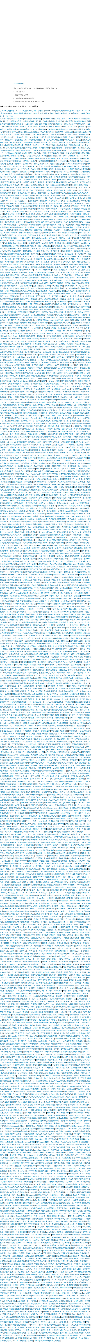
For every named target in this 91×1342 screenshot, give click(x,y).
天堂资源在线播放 (39, 694)
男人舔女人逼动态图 (77, 1039)
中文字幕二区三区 (65, 1190)
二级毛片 (45, 967)
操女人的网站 (71, 153)
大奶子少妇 (83, 530)
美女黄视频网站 (83, 431)
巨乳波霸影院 (6, 482)
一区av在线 (64, 384)
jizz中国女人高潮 (33, 222)
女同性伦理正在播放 (34, 1091)
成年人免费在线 (66, 413)
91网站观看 (29, 752)
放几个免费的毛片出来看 (63, 924)
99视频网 (34, 771)
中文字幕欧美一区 (26, 985)
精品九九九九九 (58, 710)
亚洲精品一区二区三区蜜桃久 (22, 678)
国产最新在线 (61, 187)
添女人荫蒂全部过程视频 (21, 649)
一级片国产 (79, 434)
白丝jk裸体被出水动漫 (24, 357)
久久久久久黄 (64, 643)
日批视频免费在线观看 (58, 535)
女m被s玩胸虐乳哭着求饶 (48, 771)
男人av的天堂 (31, 800)
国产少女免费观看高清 (68, 1285)
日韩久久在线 (73, 134)
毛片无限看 (41, 1184)
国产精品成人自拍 (47, 1240)
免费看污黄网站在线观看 (22, 211)
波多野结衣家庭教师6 (49, 842)
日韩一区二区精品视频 (16, 1065)
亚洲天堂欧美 (43, 506)
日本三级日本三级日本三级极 (36, 569)
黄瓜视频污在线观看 (72, 556)
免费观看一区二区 (25, 386)
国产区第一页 (71, 898)
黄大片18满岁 (73, 750)
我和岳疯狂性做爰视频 (76, 1176)
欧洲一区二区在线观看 (42, 1269)
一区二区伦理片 (12, 975)
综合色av (16, 824)
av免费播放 (64, 1118)
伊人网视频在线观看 (29, 506)
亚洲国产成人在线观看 (58, 757)
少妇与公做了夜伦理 (50, 344)
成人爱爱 (68, 121)
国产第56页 (68, 246)
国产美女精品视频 (44, 1211)
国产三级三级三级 (8, 1219)
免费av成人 (9, 365)
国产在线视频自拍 (72, 1258)
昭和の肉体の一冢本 (50, 487)
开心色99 (35, 347)
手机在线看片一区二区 (42, 142)
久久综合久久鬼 (84, 771)
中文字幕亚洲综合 (25, 1068)
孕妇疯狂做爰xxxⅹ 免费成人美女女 (54, 585)
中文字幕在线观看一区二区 (19, 1290)
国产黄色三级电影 (31, 148)
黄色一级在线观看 (25, 1028)
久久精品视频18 (50, 1208)
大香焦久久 (25, 776)
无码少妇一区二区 (16, 924)
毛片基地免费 (60, 288)
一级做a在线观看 (53, 381)
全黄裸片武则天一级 (12, 169)
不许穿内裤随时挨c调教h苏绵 (57, 145)
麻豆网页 (57, 455)
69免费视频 (78, 331)
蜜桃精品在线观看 (58, 590)
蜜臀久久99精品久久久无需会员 (30, 233)
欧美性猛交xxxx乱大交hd (17, 1221)
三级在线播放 (5, 800)
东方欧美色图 (71, 521)
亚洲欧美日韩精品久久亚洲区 (44, 689)
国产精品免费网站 (25, 405)
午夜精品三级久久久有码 (64, 331)
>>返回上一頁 (19, 84)
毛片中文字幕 (31, 821)
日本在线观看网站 (60, 1221)
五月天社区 (45, 174)
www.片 (36, 500)
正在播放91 (75, 150)
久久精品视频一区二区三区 (20, 1163)
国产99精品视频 (45, 434)
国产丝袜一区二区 (56, 572)
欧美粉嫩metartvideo (8, 347)
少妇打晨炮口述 (67, 426)
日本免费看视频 (53, 166)
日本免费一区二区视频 (14, 203)
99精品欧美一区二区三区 (51, 1028)
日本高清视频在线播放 (70, 810)
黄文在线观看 (26, 487)
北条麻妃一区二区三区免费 (16, 248)
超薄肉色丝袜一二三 (24, 612)
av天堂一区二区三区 (15, 479)
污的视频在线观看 (27, 1139)
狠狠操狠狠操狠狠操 (65, 508)
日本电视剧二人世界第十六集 (68, 328)
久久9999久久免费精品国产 (16, 442)
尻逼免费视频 (21, 1009)
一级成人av (82, 710)
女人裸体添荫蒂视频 (51, 879)
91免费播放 (81, 723)
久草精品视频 (58, 1266)
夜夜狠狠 (52, 1041)
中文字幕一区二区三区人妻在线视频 (39, 577)
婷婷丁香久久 (84, 233)
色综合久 (46, 649)
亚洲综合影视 (85, 545)
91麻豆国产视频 (79, 1240)
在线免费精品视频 (57, 696)
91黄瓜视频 (34, 137)
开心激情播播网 (46, 254)
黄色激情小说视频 (23, 187)
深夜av (67, 1046)
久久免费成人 (52, 1020)
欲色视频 (73, 723)
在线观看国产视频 (67, 442)
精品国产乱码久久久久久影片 (78, 818)
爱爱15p (62, 1144)
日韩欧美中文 (20, 1091)
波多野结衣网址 (14, 463)
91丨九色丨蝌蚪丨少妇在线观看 (58, 667)
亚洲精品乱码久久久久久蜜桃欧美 (35, 1094)
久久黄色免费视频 (18, 604)
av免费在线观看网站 (28, 596)
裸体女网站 (63, 858)
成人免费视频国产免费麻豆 (46, 1306)
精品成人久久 (50, 673)
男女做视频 (38, 582)
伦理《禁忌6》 (49, 1099)
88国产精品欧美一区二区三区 (22, 124)
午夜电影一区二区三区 (34, 331)
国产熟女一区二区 (45, 699)
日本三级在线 (75, 882)
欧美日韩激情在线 (24, 312)
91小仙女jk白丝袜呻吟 (71, 392)
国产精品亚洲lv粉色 (18, 805)
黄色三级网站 (74, 315)
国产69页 (78, 946)
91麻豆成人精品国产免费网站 (25, 182)
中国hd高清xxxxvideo (40, 238)
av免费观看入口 (18, 1015)
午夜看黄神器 (78, 559)
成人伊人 (87, 148)
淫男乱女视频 (20, 959)
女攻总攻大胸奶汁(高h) (27, 511)
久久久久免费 (29, 479)
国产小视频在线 (85, 1007)
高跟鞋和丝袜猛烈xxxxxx (71, 1158)
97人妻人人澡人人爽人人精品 (70, 1227)
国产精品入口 (74, 861)
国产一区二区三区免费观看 (29, 1224)
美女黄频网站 (75, 553)
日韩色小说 (85, 551)
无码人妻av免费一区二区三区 (78, 993)
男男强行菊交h (44, 410)
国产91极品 (41, 723)
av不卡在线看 (54, 1025)
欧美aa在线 (23, 1131)
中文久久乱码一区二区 (72, 140)
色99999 (27, 516)
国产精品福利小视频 (53, 527)
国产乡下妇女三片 (78, 1155)
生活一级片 (74, 490)
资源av (76, 1166)
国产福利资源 (70, 283)
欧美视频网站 (13, 209)
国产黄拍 (69, 590)
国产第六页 (67, 437)
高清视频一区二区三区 (11, 760)
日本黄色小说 (16, 606)
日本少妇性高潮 (79, 142)
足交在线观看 (74, 137)
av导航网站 (22, 1118)
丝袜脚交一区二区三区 (64, 132)
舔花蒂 (63, 262)
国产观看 (14, 720)
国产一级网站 (5, 195)
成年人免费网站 (6, 394)
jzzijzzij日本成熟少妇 (42, 195)
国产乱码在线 (85, 810)
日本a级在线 (40, 431)
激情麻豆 (63, 299)
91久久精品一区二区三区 (33, 924)
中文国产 (86, 1044)
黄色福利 (60, 355)
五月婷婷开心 (56, 251)
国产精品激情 (28, 969)
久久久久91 (41, 166)
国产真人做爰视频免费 (42, 484)
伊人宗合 (14, 609)
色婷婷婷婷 (86, 1012)
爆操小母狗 (5, 646)
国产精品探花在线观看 (59, 137)
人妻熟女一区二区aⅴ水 (30, 256)
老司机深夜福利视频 (56, 543)
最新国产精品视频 (43, 972)
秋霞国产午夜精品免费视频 (78, 169)
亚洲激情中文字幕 (44, 182)
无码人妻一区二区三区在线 (16, 1107)
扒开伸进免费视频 (42, 848)
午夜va (43, 869)
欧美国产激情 (5, 604)
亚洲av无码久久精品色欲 (76, 1110)
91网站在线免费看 (62, 267)
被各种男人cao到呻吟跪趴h (68, 511)
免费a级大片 (61, 993)
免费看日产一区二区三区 (40, 1314)
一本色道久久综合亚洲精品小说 (26, 537)
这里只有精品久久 (45, 498)
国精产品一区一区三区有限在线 (36, 1081)
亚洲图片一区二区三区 (8, 328)
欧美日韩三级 (42, 991)
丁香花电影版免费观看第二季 (27, 699)
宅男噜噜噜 (73, 731)
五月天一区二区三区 (63, 1293)
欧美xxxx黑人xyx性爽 (21, 1070)
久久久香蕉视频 (29, 296)
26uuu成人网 (13, 376)
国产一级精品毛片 (16, 1113)
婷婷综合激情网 (35, 225)
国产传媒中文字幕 (40, 482)
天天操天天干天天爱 (41, 1023)
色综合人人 (14, 736)
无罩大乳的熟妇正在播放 (42, 150)
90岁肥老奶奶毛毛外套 (44, 177)
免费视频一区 (33, 1107)
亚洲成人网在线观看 (53, 431)
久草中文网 (84, 156)
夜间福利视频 (19, 474)
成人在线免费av (22, 1208)
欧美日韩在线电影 (26, 230)
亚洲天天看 (47, 768)
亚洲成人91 (73, 649)
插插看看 (69, 768)
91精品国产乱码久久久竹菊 (76, 561)
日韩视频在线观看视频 (50, 384)
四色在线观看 (73, 349)
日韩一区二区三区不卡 (31, 439)
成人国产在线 (69, 681)
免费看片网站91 (29, 1306)
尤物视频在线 (33, 861)
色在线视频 (87, 498)
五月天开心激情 (28, 453)
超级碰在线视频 (83, 919)
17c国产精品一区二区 (42, 590)
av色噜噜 (78, 376)
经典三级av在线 (62, 315)
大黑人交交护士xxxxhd (66, 988)
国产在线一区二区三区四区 (34, 394)
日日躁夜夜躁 (53, 423)
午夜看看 (50, 1200)
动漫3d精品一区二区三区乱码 (61, 1150)
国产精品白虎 (57, 246)
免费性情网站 (68, 548)
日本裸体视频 (18, 158)
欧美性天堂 (56, 418)
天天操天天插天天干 (40, 773)
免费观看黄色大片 (46, 217)
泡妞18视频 (17, 715)
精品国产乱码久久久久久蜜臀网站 (53, 646)
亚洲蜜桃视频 (16, 556)
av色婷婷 (53, 355)
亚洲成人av (28, 978)
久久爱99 (34, 755)
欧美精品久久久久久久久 (12, 535)
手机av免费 (20, 331)
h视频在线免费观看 (21, 1062)
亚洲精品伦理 (13, 1224)
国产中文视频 (52, 964)
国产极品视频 (73, 585)
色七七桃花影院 (24, 376)
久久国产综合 (38, 1099)
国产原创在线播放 (67, 376)
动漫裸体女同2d (27, 810)
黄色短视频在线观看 (83, 702)
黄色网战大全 (77, 323)
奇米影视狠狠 (76, 643)
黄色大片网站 (57, 416)
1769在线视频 (6, 1266)
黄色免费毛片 (46, 278)
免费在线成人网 (63, 503)
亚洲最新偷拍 (20, 1269)
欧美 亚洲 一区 (52, 439)
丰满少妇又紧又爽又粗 (59, 731)
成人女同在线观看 (32, 309)
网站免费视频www (82, 344)
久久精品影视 (15, 596)
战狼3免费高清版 (56, 280)
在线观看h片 (14, 662)
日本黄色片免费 (79, 1025)
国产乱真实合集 (85, 750)
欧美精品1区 (9, 665)
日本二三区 (33, 190)
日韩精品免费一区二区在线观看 (70, 214)
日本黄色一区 (6, 649)
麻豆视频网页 (41, 325)
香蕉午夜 (42, 1213)
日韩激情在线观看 (29, 723)
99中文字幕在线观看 (54, 336)
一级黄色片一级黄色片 (49, 707)
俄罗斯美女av (71, 309)
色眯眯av (11, 747)
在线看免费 (7, 1176)
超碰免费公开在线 (17, 879)
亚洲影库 (61, 1245)
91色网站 (42, 895)
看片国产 (64, 609)
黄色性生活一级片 (43, 890)
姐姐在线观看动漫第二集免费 (23, 272)
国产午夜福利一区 (18, 577)
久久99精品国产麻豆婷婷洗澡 (44, 996)
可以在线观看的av (77, 665)
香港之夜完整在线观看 (76, 177)
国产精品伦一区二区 (71, 1290)
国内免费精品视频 (47, 521)
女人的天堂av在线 (78, 845)
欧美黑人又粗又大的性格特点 (35, 129)
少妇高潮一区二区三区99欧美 (43, 553)
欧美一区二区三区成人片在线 (12, 548)
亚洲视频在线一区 (62, 625)
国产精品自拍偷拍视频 (28, 728)
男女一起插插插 (12, 567)
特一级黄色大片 (22, 951)
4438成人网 (5, 893)
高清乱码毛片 (35, 450)
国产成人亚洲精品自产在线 (71, 418)
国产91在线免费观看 (46, 127)
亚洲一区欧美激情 (13, 792)
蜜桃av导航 (47, 1110)
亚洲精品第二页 (52, 670)
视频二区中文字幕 (11, 198)
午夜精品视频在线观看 (27, 1129)
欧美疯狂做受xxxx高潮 (63, 1240)
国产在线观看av (9, 585)
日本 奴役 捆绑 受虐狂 (18, 521)
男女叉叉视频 (33, 127)
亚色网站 (8, 675)
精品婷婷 (58, 638)
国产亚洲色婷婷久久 (15, 516)
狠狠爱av (18, 164)
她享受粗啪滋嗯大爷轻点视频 (78, 1049)
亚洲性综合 (75, 389)
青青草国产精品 (33, 805)
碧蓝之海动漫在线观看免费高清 (77, 264)
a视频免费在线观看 (80, 426)
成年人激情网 (70, 217)
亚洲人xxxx (84, 392)
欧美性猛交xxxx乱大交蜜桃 (25, 1142)
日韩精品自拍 (37, 649)
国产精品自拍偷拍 (25, 750)
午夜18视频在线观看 (81, 593)
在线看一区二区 (41, 856)
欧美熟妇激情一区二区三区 (59, 821)
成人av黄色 (85, 776)
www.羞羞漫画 (60, 850)
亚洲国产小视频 (42, 1049)
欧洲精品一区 (15, 718)
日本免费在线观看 (79, 437)
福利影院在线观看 (46, 537)
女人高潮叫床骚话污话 (77, 978)
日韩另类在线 (69, 524)
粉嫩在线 (9, 935)
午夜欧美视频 (67, 1269)
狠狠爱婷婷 (55, 593)
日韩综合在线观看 (82, 280)
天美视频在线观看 (29, 559)
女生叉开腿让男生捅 (73, 516)
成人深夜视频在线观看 (68, 166)
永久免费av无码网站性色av (42, 837)
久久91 (83, 861)
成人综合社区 (55, 604)
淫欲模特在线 (63, 659)
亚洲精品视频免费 (78, 744)
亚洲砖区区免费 (71, 312)
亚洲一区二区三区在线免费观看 (18, 1004)
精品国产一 (33, 408)
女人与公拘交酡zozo (50, 1144)
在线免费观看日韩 (46, 1044)
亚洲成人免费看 (38, 1219)
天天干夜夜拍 (81, 704)
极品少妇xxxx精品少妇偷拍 (53, 1091)
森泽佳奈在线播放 (50, 368)
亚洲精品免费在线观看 (36, 341)
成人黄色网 (55, 193)
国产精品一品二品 (29, 161)
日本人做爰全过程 (83, 1168)
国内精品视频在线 (83, 988)
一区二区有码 (78, 370)
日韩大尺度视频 (40, 1330)
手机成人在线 (56, 437)
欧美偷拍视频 (11, 307)
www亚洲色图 (5, 1195)
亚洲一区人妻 (21, 914)
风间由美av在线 (82, 681)
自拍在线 (39, 469)
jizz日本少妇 (50, 596)
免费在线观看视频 (13, 797)
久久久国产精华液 (76, 1118)
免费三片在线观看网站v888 (25, 1060)
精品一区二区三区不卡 (58, 606)
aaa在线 (60, 219)
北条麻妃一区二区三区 (8, 1171)
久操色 (71, 365)
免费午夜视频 (59, 1192)
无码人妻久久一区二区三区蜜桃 (68, 272)
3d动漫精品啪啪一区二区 (32, 121)
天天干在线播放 (76, 983)
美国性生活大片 (42, 1009)
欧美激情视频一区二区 (42, 1288)
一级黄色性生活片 (30, 545)
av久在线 (62, 344)
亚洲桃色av (59, 556)
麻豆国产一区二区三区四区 (66, 996)
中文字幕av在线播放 (72, 410)
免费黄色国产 (69, 203)
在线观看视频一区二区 (14, 784)
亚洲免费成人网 (6, 185)
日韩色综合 (59, 704)
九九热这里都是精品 (76, 161)
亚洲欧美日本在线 (31, 641)
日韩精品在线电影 (77, 1113)
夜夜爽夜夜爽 (60, 946)
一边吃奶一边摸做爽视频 (52, 466)
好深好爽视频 (84, 134)
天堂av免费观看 (41, 272)
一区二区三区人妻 (34, 248)
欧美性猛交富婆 (80, 487)
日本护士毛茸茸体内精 (78, 458)
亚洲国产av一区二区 (76, 1030)
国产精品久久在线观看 (29, 463)
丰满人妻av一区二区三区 (66, 1089)
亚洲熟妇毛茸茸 (43, 161)
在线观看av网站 (37, 299)
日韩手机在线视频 (11, 291)
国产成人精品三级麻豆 (61, 352)
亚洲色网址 (74, 625)
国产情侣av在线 (17, 954)
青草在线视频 (58, 479)
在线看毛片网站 (58, 824)
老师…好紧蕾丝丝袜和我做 (33, 681)
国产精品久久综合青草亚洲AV (79, 620)
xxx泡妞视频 (69, 702)
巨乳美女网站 (73, 537)
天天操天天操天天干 (82, 1152)
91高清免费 (12, 1025)
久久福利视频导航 (55, 938)
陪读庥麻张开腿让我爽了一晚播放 (62, 789)
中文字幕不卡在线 (68, 765)
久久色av (9, 426)
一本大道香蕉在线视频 (53, 227)
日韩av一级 (37, 1028)
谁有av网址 (14, 1282)
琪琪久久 (75, 1296)
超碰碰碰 (77, 596)
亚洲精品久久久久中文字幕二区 (53, 492)
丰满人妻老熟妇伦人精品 (37, 1121)
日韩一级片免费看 (41, 124)
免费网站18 (71, 675)
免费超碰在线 (54, 734)
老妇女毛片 (86, 643)
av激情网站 (17, 540)
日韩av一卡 (30, 959)
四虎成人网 (86, 140)
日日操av (42, 461)
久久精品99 (82, 254)
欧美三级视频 (59, 781)
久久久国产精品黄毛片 (14, 148)
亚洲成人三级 (13, 1237)
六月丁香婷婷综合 (70, 466)
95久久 (2, 248)
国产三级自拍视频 (31, 551)
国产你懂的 (17, 681)
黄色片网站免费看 (24, 219)
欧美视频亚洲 (37, 219)
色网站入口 (80, 781)
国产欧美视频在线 (24, 553)
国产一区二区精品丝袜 (40, 999)
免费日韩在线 (85, 182)
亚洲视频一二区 (51, 370)
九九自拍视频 (43, 728)
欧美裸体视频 (28, 142)
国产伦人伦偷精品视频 (52, 1078)
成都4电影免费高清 (49, 225)
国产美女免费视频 (10, 842)
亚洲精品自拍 (75, 951)
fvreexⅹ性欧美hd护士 (78, 635)
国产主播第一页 (64, 816)
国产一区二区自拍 (78, 715)
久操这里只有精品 (41, 678)
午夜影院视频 (49, 172)
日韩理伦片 (65, 654)
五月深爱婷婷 (82, 999)
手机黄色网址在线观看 (65, 935)
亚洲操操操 (68, 394)
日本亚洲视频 (13, 985)
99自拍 (54, 180)
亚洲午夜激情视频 (64, 744)
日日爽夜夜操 (32, 410)
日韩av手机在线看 (72, 182)
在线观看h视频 (35, 1309)
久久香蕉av (65, 601)
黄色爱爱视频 (5, 508)
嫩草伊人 (13, 787)
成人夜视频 (33, 307)
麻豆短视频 (7, 381)
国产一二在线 (79, 768)
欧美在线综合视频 (42, 757)
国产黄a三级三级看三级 (70, 545)
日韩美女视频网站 (49, 943)
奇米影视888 (55, 262)
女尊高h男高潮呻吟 (35, 1251)
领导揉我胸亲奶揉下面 (55, 1298)
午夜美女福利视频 (29, 1184)
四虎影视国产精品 (56, 678)
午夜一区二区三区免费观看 (15, 416)
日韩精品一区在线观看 (58, 161)
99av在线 (16, 450)
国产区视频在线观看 (19, 673)
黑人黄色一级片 (23, 137)
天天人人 (49, 702)
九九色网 (13, 1076)
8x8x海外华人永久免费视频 (67, 773)
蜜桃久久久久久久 (68, 1224)
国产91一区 (58, 206)
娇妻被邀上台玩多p (35, 1312)
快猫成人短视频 (11, 270)
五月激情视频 (6, 739)
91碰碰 (66, 1044)
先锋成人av (15, 638)
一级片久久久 (19, 1335)
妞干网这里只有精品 (37, 665)
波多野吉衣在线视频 (47, 641)
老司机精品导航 (57, 890)
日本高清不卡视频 (49, 158)
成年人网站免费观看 (83, 336)
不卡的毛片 (30, 402)
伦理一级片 (30, 288)
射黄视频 (23, 662)
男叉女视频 (70, 1070)
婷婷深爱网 (43, 256)
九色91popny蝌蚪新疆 (13, 153)
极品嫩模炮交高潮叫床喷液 (47, 988)
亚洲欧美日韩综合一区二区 (18, 190)
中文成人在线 (44, 861)
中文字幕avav (82, 492)
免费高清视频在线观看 (27, 336)
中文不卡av (37, 241)
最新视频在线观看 (37, 267)
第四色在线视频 (85, 490)
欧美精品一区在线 (40, 156)
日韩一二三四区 (34, 707)
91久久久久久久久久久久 (45, 1134)
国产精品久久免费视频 (48, 500)
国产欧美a (69, 1272)
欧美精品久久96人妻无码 (58, 1304)
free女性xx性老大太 (10, 336)
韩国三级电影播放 (31, 651)
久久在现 (42, 1216)
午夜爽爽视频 (37, 1078)
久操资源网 (51, 315)
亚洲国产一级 (36, 445)
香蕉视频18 (43, 201)
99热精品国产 (40, 453)
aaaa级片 (49, 429)
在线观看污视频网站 (22, 1203)
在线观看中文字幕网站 (52, 1123)
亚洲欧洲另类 (54, 675)
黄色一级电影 (64, 1060)
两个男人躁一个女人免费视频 (35, 389)
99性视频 (29, 392)
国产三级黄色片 (9, 349)
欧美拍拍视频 (45, 328)
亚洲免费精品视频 (61, 718)
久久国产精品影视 (75, 943)
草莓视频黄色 (62, 1054)
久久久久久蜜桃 (9, 1216)
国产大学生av (76, 498)
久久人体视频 (80, 514)
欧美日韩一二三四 (64, 551)
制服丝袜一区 (60, 309)
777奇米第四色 (23, 328)
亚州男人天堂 (30, 734)
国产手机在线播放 (28, 760)
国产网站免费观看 (60, 620)
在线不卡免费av (49, 1062)
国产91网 (75, 530)
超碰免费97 (55, 174)
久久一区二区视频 (10, 312)
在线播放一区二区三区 (73, 402)
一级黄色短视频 (25, 198)
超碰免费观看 (69, 1099)
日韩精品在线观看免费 (60, 1253)
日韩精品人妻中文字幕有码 (41, 418)
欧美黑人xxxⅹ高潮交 (29, 824)
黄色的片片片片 (75, 911)
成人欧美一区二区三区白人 (16, 341)
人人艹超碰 (28, 156)
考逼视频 (60, 932)
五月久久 (11, 357)
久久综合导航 (50, 1176)
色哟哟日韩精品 (80, 423)
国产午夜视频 (16, 864)
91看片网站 (35, 922)
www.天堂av (31, 980)
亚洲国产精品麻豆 (58, 484)
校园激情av (15, 696)
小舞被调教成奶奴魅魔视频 (64, 980)
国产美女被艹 (45, 437)
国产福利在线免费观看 (62, 294)
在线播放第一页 (20, 140)
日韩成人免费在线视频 (78, 694)
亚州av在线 (20, 930)
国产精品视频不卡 (21, 201)
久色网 (86, 331)
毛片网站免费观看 (41, 423)
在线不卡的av (84, 784)
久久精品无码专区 (51, 858)
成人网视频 (4, 434)
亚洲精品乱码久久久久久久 (78, 193)
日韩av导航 (72, 840)
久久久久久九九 (35, 492)
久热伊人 (59, 1134)
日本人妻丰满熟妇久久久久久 (61, 211)
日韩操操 (37, 985)
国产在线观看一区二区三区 (80, 736)
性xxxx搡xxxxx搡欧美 (50, 474)
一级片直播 (48, 1115)
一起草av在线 (5, 309)
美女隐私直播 (68, 227)
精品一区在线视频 (76, 657)
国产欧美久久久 (84, 1282)
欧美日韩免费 (75, 421)
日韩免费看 (10, 187)
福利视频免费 (73, 233)
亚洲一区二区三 (12, 1280)
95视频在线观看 (29, 1134)
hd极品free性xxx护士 (8, 137)
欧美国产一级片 (61, 840)
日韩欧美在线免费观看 (45, 1129)
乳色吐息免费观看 (65, 325)
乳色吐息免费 (74, 1073)
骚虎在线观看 (30, 280)
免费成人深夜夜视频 (50, 962)
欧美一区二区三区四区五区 (29, 132)
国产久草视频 (28, 1105)
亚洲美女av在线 (50, 580)
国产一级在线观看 (54, 389)
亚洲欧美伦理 (63, 500)
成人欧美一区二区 (75, 1213)
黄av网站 (84, 243)
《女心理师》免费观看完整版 (47, 1227)
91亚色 (64, 134)
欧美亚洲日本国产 (60, 956)
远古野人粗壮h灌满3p (35, 1248)
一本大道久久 (43, 821)
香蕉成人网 (28, 946)
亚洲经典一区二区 (59, 906)
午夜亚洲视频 (10, 901)
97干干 (44, 938)
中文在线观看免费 (60, 248)
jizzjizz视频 (53, 1301)
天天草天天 (74, 760)
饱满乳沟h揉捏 (34, 1076)
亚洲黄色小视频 (57, 286)
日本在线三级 (51, 360)
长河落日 (45, 696)
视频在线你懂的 (28, 540)
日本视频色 (4, 773)
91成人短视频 (27, 153)
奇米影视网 (9, 262)
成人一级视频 (32, 1266)
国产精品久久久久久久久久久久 (16, 1187)
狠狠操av (56, 307)
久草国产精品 (75, 1102)
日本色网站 (51, 909)
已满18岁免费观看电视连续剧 (43, 1293)
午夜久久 (63, 193)
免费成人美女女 (38, 864)
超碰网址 (37, 954)
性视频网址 (18, 389)
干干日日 (4, 339)
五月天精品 (61, 848)
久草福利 (35, 919)
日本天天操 (15, 418)
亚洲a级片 (7, 272)
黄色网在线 (56, 1237)
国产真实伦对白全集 (45, 559)
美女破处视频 (58, 702)
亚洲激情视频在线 (45, 307)
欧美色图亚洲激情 (77, 612)
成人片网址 (13, 511)
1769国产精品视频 (10, 750)
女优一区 (68, 1192)
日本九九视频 (51, 1184)
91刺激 (69, 484)
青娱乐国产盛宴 (20, 498)
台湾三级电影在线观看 (8, 704)
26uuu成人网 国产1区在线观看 (76, 696)
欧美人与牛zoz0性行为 (46, 561)
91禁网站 (58, 392)
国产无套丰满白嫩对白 (16, 620)
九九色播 (25, 869)
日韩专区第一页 (73, 1076)
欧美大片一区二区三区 (18, 1041)
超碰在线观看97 (39, 514)
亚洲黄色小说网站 (52, 845)
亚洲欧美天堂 (49, 681)
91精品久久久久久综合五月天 (43, 1102)
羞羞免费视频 (13, 1039)
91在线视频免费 (54, 463)
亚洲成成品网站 (56, 967)
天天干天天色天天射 (33, 474)
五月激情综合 (8, 325)
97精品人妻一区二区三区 (70, 1237)
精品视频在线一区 (22, 993)
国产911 (69, 1166)
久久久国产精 (85, 940)
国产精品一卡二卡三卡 (56, 1274)
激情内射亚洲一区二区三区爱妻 (36, 203)
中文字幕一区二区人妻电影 (75, 469)
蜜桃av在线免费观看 (83, 1070)
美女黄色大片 (60, 198)
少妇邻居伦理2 (21, 1232)
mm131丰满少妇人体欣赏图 (52, 1290)
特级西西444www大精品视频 (11, 267)
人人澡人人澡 (78, 964)
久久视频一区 (62, 686)
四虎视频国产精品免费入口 (72, 527)
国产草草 (70, 739)
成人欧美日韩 (44, 362)
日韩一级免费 (48, 331)
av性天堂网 (56, 1269)
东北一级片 (30, 370)
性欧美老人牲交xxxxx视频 (10, 283)
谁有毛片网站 (73, 670)
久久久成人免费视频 (82, 479)
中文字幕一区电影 (43, 609)
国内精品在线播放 (15, 580)
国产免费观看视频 (15, 559)
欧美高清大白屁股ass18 (21, 445)
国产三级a (4, 511)
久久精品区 (49, 946)
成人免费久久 (46, 222)
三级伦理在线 (32, 498)
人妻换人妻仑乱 (81, 524)
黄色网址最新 (44, 447)
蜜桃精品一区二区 (65, 238)
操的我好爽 (17, 524)
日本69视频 (85, 307)
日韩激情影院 (67, 1123)
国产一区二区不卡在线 (33, 304)
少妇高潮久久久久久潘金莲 (22, 739)
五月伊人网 (70, 291)
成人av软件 (10, 951)
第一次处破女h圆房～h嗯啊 (15, 402)
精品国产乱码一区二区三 (33, 832)
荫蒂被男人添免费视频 (36, 1232)
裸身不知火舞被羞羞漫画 (28, 413)
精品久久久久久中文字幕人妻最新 (24, 400)
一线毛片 (59, 1099)
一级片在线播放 (17, 119)
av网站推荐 (21, 564)
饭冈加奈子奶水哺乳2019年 (24, 325)
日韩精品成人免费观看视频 (57, 1319)
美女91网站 (46, 633)
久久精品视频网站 (27, 654)
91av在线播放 (32, 1338)
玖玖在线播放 (31, 630)
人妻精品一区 (69, 704)
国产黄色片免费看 (74, 829)
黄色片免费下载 (35, 816)
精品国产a (73, 540)
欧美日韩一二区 (39, 145)
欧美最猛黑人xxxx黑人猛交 (54, 469)
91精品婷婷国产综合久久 (21, 694)
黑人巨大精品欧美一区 (47, 190)
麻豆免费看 (10, 1208)
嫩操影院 (73, 1208)
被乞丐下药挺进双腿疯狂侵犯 (37, 1171)
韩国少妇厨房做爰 (26, 567)
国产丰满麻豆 (26, 837)
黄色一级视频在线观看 (18, 434)
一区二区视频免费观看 (26, 177)
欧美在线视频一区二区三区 (10, 972)
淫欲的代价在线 (64, 582)
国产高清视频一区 (71, 286)
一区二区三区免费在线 (42, 270)
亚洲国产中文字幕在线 (29, 447)
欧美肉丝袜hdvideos (24, 1277)
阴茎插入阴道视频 (52, 495)
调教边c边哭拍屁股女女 (18, 1121)
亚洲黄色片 (53, 256)
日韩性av (82, 127)
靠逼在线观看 (59, 264)
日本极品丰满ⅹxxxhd (20, 278)
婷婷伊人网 (35, 1203)
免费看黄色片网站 (29, 458)
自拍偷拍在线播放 (14, 742)
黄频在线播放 (16, 723)
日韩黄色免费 (5, 543)
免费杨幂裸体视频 (28, 718)
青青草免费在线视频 (42, 874)
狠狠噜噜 (9, 681)
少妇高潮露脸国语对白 (81, 394)
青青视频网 (9, 389)
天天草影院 (44, 919)
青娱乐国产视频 (62, 301)
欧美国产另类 (41, 617)
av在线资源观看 (48, 243)
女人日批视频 (19, 370)
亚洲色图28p (34, 201)
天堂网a (11, 651)
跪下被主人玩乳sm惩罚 (77, 1054)
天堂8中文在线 (8, 439)
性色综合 (38, 726)
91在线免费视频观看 (82, 508)
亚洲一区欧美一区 (31, 850)
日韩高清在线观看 (59, 1076)
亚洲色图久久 (36, 938)
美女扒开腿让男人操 (69, 463)
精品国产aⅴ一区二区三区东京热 (66, 230)
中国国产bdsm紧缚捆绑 (13, 373)
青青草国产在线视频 (38, 187)
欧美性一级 (27, 164)
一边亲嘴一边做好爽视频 (40, 516)
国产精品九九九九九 (43, 421)
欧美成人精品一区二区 (12, 214)
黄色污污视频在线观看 (19, 858)
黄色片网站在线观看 (25, 1025)
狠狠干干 (67, 476)
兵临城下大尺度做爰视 (18, 519)
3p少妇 (87, 1113)
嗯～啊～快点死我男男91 (42, 357)
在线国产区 (38, 1123)
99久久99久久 (8, 466)
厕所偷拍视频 (44, 148)
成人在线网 (41, 956)
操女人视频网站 (44, 545)
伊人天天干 (33, 951)
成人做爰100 (11, 1317)
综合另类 (50, 1046)
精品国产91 (70, 946)
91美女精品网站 (19, 1261)
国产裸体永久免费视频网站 (30, 792)
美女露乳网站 (56, 195)
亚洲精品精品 (13, 413)
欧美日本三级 (5, 124)
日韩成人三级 (72, 771)
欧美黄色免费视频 (8, 410)
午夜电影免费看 (58, 278)
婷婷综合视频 (52, 325)
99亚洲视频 (56, 633)
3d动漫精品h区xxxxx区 (49, 808)
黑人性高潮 (68, 569)
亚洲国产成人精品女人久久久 (69, 1280)
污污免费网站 (84, 1309)
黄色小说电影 (59, 445)
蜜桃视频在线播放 (56, 124)
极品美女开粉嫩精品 (33, 1015)
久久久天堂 (14, 940)
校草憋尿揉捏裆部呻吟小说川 (29, 842)
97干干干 (68, 559)
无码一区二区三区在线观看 (18, 575)
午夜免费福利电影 (16, 551)
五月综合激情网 (38, 365)
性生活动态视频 (9, 222)
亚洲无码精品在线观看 (56, 153)
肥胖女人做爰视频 (42, 283)
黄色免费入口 (44, 651)
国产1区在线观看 (17, 309)
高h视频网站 (8, 503)
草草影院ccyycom (78, 341)
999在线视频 (34, 437)
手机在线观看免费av (49, 1309)
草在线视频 (75, 243)
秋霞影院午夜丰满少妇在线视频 (67, 172)
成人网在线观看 (54, 601)
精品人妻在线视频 (34, 935)
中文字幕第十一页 (15, 1293)
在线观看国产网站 (46, 294)
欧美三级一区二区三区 (73, 948)
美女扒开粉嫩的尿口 (58, 347)
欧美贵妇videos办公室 (75, 190)
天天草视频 (33, 1187)
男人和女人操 (76, 532)
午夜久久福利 (76, 582)
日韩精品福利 (79, 1301)
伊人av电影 (12, 177)
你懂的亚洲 (45, 606)
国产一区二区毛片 (43, 262)
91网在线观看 (14, 654)
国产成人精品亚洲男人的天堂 (80, 1216)
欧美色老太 (50, 665)
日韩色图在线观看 (36, 803)
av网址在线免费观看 (15, 617)
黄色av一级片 (10, 628)
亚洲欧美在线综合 (49, 935)
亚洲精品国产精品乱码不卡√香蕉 (20, 484)
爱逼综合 (11, 948)
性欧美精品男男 (11, 1118)
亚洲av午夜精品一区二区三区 (37, 598)
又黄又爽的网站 (45, 1190)
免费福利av (39, 370)
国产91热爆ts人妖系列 (13, 453)
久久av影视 (69, 1152)
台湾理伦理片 (65, 532)
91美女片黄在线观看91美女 (27, 317)
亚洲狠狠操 (40, 288)
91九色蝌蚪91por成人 (34, 508)
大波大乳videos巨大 (16, 333)
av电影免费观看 (43, 535)
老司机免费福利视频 (27, 264)
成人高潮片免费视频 (49, 450)
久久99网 (52, 519)
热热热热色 (51, 750)
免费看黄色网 (19, 301)
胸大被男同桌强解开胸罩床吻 (58, 540)
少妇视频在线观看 (29, 556)
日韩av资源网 (26, 1245)
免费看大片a (68, 408)
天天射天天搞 (15, 344)
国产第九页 (51, 1086)
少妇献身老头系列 (82, 1198)
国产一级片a (36, 487)
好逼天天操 (53, 238)
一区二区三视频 (25, 238)
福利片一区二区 (77, 148)
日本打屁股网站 (65, 1126)
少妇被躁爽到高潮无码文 (32, 943)
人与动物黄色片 (68, 275)
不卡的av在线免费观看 (32, 158)
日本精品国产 (5, 813)
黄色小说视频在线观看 (41, 286)
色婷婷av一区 (58, 699)
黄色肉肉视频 (17, 482)
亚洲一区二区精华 (75, 397)
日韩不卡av (32, 235)
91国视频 (14, 264)
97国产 (18, 251)
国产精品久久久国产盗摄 (67, 1229)
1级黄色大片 (79, 304)
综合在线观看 (69, 373)
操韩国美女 (32, 662)
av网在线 (47, 1229)
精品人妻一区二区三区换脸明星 (69, 119)
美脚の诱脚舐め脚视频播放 (25, 397)
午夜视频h (15, 728)
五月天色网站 (8, 182)
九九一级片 (71, 262)
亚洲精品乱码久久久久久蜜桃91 (57, 635)
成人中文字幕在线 (26, 1039)
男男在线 (50, 1113)
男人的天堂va (84, 1338)
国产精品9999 (24, 818)
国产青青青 (51, 686)
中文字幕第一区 (44, 193)
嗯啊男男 (32, 813)
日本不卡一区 (21, 222)
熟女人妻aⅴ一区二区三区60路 (48, 898)
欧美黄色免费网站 (44, 275)
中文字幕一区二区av (80, 742)
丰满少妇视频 (18, 129)
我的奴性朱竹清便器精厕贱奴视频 (38, 1065)
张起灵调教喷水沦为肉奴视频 (22, 195)
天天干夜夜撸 (66, 307)
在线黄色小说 (73, 691)
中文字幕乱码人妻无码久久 (28, 1036)
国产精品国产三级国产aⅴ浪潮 (14, 455)
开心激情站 (51, 187)
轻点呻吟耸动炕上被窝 (80, 1142)
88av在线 (64, 397)
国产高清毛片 (16, 384)
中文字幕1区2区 (54, 235)
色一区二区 (19, 466)
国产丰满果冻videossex (52, 259)
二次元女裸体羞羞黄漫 (19, 813)
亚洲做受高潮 (52, 1216)
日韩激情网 (19, 145)
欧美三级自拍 (57, 386)
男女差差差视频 (58, 182)
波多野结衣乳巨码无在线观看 (19, 254)
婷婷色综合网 (34, 278)
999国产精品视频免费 (16, 495)
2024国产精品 (22, 1076)
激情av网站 (35, 254)
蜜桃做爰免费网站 (59, 818)
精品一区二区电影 (7, 1327)
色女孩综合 (64, 490)
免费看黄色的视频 (49, 747)
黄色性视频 (37, 344)
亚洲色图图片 (8, 1062)
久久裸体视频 (5, 119)
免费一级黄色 (64, 707)
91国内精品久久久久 (37, 763)
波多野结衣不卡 (14, 339)
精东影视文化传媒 (82, 365)
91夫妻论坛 (51, 895)
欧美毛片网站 (30, 890)
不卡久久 (18, 439)
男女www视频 (18, 352)
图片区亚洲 (75, 386)
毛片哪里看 (79, 203)
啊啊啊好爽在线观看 (23, 1078)
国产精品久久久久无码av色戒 (29, 646)
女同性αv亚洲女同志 (78, 654)
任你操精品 (49, 267)
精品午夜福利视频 (61, 365)
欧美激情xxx (63, 691)
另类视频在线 (38, 736)
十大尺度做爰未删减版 (76, 360)
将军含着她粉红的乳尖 (24, 150)
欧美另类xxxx (18, 635)
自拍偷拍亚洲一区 (73, 906)
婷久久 (14, 490)
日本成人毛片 (44, 1057)
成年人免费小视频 (19, 1266)
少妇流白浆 (83, 286)
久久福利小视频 (16, 142)
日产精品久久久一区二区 (70, 235)
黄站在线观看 (11, 219)
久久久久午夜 (46, 386)
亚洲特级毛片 (8, 498)
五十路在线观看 (68, 614)
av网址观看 (23, 1237)
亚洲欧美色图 (84, 503)
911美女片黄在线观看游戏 (72, 638)
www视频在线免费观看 (62, 832)
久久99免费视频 (73, 940)
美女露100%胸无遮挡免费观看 (57, 458)
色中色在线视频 (50, 219)
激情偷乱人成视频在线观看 (64, 577)
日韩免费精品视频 (43, 378)
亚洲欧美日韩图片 (41, 1025)
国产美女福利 (16, 834)
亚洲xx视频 (33, 1012)
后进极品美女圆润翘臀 (33, 879)
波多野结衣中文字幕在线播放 (45, 742)
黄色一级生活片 (30, 988)
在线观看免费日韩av (42, 320)
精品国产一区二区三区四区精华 (73, 1057)
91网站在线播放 (11, 789)
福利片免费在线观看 (23, 1219)
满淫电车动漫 (82, 262)
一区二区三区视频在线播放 (72, 195)
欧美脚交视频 (15, 816)
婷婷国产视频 (10, 1078)
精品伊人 (51, 272)
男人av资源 (7, 601)
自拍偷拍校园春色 (40, 601)
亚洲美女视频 (36, 747)
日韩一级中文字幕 (76, 384)
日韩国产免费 (86, 842)
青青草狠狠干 (78, 251)
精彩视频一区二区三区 (39, 1304)
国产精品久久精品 (72, 543)
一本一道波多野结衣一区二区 (48, 532)
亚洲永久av (56, 275)
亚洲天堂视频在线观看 (24, 349)
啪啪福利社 (41, 336)
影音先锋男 (38, 567)
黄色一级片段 (73, 757)
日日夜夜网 (61, 190)
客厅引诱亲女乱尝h (72, 1245)
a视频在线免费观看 (51, 299)
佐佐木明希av (37, 1253)
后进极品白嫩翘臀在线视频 (13, 156)
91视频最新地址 (56, 148)
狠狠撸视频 (49, 288)
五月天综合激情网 (11, 233)
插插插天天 (76, 307)
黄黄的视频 (38, 392)
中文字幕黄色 (48, 718)
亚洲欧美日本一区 (28, 421)
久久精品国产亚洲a (15, 1155)
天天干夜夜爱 (41, 296)
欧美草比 (7, 569)
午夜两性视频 (18, 710)
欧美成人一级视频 (11, 378)
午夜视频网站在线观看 (77, 317)
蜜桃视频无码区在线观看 (75, 779)
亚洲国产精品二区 (31, 710)
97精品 (54, 328)
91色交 (23, 980)
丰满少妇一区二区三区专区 (18, 903)
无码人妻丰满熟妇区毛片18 (68, 368)
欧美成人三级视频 (50, 582)
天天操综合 (85, 651)
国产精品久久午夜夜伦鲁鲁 (41, 818)
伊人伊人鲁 (25, 169)
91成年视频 (25, 450)
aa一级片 (34, 362)
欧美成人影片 (74, 1195)
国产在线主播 (13, 956)
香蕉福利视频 (8, 474)
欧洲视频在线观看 (51, 803)
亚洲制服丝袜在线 (29, 535)
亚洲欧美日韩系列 (7, 235)
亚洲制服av (27, 885)
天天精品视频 (6, 1015)
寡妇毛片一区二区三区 (81, 924)
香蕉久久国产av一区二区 (27, 193)
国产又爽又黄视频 (49, 119)
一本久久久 (74, 503)
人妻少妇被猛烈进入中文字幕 (70, 1036)
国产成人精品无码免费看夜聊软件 (35, 543)
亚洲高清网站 (54, 598)
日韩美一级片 (23, 704)
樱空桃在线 (35, 776)
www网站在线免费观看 (16, 355)
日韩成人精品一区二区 (29, 461)
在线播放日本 (72, 1081)
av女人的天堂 (10, 932)
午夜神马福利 (40, 402)
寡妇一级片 (22, 1248)
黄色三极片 (18, 1168)
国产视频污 (38, 172)
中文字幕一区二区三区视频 (76, 628)
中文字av (14, 938)
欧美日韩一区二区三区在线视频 (20, 877)
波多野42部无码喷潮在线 (9, 887)
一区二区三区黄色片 (54, 296)
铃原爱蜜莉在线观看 (66, 180)
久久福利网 (35, 169)
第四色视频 (28, 954)
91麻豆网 (61, 1309)
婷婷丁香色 (84, 447)
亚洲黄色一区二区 (57, 410)
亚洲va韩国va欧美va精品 (14, 895)
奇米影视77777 (85, 887)
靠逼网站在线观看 (37, 975)
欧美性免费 (50, 683)
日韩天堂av (7, 278)
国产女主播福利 (33, 521)
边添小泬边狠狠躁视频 (37, 901)
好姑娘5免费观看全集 (44, 479)
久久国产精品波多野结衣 (59, 882)
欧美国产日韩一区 (57, 948)
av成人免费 (43, 755)
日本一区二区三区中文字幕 (52, 917)
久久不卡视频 (59, 1272)
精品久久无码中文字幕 (64, 304)
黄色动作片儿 (13, 132)
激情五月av (9, 140)
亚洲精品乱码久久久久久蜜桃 (30, 720)
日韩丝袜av (27, 1052)
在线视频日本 (5, 1184)
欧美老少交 (85, 246)
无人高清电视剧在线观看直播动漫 (19, 625)
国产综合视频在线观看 (51, 442)
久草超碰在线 (45, 588)
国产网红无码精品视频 (64, 1094)
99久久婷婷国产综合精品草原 (56, 349)
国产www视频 (42, 800)
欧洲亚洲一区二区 (73, 805)
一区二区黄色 (49, 198)
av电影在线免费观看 (60, 270)
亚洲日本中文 (63, 1216)
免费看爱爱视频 (44, 765)
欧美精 (62, 898)
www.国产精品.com (55, 569)
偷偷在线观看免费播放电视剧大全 (20, 1200)
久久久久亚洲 (59, 217)
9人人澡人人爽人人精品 (59, 651)
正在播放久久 (21, 527)
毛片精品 (83, 328)
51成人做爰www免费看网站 (74, 564)
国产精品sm (81, 1298)
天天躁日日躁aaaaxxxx (82, 1288)
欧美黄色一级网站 (22, 665)
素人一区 (6, 577)
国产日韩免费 (26, 638)
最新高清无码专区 (23, 299)
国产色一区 (50, 341)
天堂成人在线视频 (79, 482)
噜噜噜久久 (64, 453)
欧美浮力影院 (14, 1139)
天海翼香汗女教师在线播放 (47, 209)
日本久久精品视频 (63, 895)
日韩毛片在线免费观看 (59, 1179)
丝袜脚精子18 (76, 752)
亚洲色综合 (39, 301)
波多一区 (70, 1203)
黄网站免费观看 (67, 930)
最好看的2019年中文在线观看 (66, 630)
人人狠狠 (16, 590)
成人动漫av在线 (19, 288)
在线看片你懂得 (25, 1253)
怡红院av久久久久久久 (68, 598)
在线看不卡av (57, 1205)
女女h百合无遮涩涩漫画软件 (22, 1023)
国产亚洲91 (15, 1017)
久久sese (62, 256)
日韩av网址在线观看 (56, 795)
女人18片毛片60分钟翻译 (17, 657)
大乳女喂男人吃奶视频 (48, 214)
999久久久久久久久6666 (73, 1266)
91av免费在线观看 (46, 1107)
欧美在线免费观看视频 (29, 206)
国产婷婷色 (27, 482)
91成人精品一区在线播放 (43, 230)
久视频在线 (8, 757)
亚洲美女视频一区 (46, 206)
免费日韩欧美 (5, 1258)
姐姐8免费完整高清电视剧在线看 (17, 174)
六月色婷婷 (4, 1282)
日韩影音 (67, 148)
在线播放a (85, 969)
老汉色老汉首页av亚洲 (71, 967)
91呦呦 (75, 1131)
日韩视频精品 (18, 832)
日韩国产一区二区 (74, 347)
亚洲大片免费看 (80, 1028)
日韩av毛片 (48, 924)
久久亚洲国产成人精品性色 (20, 771)
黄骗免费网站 (31, 532)
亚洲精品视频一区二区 (55, 402)
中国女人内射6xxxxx (71, 219)
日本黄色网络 (24, 940)
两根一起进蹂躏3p (37, 1007)
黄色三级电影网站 (56, 203)
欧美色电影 (25, 418)
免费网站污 (58, 1044)
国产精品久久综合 (35, 442)
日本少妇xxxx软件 (79, 174)
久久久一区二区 (48, 625)
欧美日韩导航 (55, 654)
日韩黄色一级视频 (65, 964)
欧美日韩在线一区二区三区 (40, 593)
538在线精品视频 (57, 320)
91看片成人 (12, 781)
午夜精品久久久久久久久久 (28, 781)
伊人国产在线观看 (53, 514)
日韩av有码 (4, 1290)
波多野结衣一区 (6, 1046)
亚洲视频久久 (64, 845)
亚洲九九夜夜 (78, 296)
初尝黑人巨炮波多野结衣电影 (17, 134)
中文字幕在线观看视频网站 (33, 524)
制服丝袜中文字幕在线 (47, 503)
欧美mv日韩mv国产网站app (10, 506)
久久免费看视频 (72, 567)
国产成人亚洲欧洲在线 (70, 156)
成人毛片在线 (73, 837)
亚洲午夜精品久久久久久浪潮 (21, 689)
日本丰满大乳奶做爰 (51, 405)
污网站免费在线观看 (7, 1123)
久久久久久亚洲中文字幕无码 (75, 164)
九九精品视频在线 (51, 691)
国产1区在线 (78, 1211)
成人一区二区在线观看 (54, 394)
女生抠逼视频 (77, 461)
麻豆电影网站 (60, 805)
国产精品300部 (67, 1028)
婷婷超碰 (24, 1017)
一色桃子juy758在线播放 (59, 1023)
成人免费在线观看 (49, 985)
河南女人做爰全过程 (72, 893)
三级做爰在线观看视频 (33, 1335)
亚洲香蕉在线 (42, 291)
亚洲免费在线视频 (18, 800)
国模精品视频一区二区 (61, 150)
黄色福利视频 (15, 1001)
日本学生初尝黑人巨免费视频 (53, 121)
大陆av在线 (30, 848)
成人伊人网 (79, 442)
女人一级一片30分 (10, 909)
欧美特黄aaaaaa (21, 861)
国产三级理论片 (66, 593)
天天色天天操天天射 (45, 980)
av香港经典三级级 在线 (26, 1227)
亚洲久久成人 (15, 1158)
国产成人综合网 (75, 659)
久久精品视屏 (71, 256)
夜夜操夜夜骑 (74, 1256)
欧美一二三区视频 (46, 781)
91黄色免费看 (64, 834)
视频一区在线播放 (44, 246)
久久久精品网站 (18, 1097)
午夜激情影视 (36, 384)
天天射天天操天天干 (16, 514)
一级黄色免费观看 (80, 763)
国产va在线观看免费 (28, 275)
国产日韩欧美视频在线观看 (22, 500)
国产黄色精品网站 (60, 837)
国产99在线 (85, 601)
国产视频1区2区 (67, 381)
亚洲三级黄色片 (61, 169)
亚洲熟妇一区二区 (79, 206)
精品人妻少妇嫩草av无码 (48, 317)
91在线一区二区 (57, 476)
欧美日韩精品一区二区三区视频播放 (37, 180)
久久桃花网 (39, 914)
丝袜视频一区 (15, 447)
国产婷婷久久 (15, 1245)
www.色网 (24, 803)
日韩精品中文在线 (26, 1030)
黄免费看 (16, 837)
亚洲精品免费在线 (78, 755)
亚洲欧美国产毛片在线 (37, 1131)
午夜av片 (13, 317)
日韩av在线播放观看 (14, 1137)
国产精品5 (64, 657)
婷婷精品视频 (86, 235)
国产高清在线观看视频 (54, 715)
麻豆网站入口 (74, 651)
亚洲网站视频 (13, 818)
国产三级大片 (68, 416)
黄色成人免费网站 (69, 259)
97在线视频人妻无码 (67, 879)
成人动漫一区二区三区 (75, 622)
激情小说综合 (10, 874)
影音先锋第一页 (9, 993)
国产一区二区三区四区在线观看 (57, 185)
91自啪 (37, 1030)
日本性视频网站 (69, 336)
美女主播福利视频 (81, 381)
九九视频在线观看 (16, 429)
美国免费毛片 (69, 972)
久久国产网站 (38, 866)
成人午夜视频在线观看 (24, 172)
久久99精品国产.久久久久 (79, 683)
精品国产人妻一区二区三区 (62, 142)
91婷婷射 (70, 344)
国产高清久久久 (16, 458)
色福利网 (57, 614)
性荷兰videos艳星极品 (16, 1126)
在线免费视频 (54, 413)
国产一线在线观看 (77, 712)
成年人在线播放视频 (7, 922)
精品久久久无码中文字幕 (32, 633)
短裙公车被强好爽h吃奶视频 (36, 426)
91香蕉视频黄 (38, 1277)
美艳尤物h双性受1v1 (25, 270)
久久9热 (32, 134)
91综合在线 (82, 858)
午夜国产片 (77, 1134)
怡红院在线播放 (76, 1044)
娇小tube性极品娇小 (28, 744)
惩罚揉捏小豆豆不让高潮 (10, 431)
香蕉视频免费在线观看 (24, 628)
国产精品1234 (73, 248)
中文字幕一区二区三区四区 (52, 720)
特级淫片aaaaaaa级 (29, 1195)
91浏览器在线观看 (27, 283)
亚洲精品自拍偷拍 (52, 864)
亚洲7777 (62, 771)
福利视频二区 (58, 373)
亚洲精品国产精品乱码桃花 (10, 227)
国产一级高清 (74, 1015)
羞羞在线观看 (50, 301)
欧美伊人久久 (66, 174)
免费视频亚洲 (69, 572)
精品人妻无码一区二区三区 (75, 699)
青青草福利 (53, 201)
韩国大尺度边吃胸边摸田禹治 (21, 773)
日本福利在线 (73, 575)
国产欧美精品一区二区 (82, 1094)
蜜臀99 (8, 445)
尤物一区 (3, 1200)
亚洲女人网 (30, 301)
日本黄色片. (72, 1314)
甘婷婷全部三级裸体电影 (72, 720)
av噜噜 (43, 439)
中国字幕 (76, 246)
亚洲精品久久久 (82, 604)
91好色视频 (9, 532)
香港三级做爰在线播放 (78, 352)
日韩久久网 (9, 946)
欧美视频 (21, 614)
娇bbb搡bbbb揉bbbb (77, 901)
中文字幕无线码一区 (77, 1322)
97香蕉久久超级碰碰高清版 (23, 1205)
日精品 (32, 882)
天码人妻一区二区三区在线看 (69, 201)
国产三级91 (60, 561)
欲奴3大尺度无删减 (66, 487)
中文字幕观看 (47, 248)
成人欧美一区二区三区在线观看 (34, 315)
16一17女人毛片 (73, 954)
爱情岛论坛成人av (47, 309)
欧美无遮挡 (15, 421)
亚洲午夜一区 (59, 1258)
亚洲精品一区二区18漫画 (63, 429)
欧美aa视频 (79, 275)
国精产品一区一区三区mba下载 (75, 1205)
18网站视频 (53, 659)
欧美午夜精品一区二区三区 (70, 378)
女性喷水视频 (40, 540)
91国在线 (52, 506)
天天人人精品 (42, 235)
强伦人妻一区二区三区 (19, 893)
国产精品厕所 (28, 373)
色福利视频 (66, 1160)
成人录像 (52, 400)
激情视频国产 (37, 198)
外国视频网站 (27, 251)
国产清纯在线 (71, 492)
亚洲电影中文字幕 (73, 853)
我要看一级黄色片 (55, 548)
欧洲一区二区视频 (23, 347)
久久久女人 (65, 389)
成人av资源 (38, 466)
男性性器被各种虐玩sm (26, 469)
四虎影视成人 (46, 1076)
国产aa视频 (68, 1083)
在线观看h (67, 206)
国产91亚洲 (33, 893)
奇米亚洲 (19, 530)
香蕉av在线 (82, 241)
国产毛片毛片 (65, 792)
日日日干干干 (67, 455)
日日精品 (82, 649)
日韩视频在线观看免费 (27, 209)
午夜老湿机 (4, 142)
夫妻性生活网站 (32, 355)
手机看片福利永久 (50, 508)
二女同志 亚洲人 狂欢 (40, 164)
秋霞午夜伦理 (45, 137)
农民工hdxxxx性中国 (13, 869)
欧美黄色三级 (48, 392)
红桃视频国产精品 (58, 874)
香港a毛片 (4, 654)
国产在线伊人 (26, 259)
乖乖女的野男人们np (27, 378)
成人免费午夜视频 (61, 537)
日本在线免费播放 (34, 140)
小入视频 (32, 704)
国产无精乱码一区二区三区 (18, 166)
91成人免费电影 (45, 710)
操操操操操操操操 (38, 185)
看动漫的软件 (16, 543)
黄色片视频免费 (62, 1073)
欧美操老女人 (48, 445)
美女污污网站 (83, 540)
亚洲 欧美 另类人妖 (64, 742)
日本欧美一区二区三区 (41, 211)
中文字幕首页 (57, 222)
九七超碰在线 (8, 1033)
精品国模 (51, 156)
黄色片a (9, 824)
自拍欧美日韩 (23, 225)
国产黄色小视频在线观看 (28, 622)
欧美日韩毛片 (81, 1224)
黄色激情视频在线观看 (81, 121)
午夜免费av (84, 1256)
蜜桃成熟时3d (16, 315)
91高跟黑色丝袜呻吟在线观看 (11, 1052)
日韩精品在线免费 (8, 734)
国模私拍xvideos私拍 (57, 1009)
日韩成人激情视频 (11, 230)
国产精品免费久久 (8, 492)
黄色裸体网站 (52, 511)
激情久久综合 (44, 347)
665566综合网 (54, 813)
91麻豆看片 (28, 320)
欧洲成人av (37, 625)
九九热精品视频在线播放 (78, 869)
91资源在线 (72, 270)
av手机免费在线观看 (14, 1306)
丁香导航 (26, 267)
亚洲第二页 (21, 1301)
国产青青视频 (62, 1174)
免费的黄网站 (53, 856)
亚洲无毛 (28, 145)
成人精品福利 (43, 564)
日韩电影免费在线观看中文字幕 (25, 246)
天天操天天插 (19, 1033)
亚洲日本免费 (74, 588)
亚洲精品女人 (34, 1322)
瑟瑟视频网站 (18, 1081)
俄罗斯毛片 (36, 312)
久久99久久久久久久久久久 (35, 1097)
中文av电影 (34, 328)
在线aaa (34, 765)
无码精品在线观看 (13, 206)
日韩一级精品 (32, 564)
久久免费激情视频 (34, 490)
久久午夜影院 (49, 1001)
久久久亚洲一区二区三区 (77, 519)
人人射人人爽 (82, 187)
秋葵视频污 (78, 339)
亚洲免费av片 (78, 569)
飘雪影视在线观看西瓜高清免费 (50, 408)
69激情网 (80, 734)
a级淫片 (36, 476)
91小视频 (41, 360)
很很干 (46, 280)
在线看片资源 (80, 129)
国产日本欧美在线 (67, 514)
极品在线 (61, 291)
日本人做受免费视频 (53, 763)
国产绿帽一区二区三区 (59, 588)
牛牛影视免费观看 (36, 1110)
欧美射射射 (4, 596)
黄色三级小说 (73, 909)
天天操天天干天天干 (64, 673)
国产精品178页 (61, 127)
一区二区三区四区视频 (47, 932)
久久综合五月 (6, 500)
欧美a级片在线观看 (38, 376)
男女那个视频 (43, 323)
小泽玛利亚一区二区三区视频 (69, 450)
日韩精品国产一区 (76, 333)
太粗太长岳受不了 (70, 124)
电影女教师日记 (43, 530)
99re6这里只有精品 (25, 1288)
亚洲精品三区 (39, 349)
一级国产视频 (62, 750)
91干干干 (10, 201)
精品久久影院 (73, 127)
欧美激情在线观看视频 (32, 119)
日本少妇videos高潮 (82, 739)
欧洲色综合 (22, 1251)
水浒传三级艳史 (53, 760)
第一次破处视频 (60, 739)
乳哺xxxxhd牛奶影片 (77, 707)
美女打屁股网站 (72, 1007)
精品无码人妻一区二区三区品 (58, 333)
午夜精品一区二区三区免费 (51, 922)
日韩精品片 (40, 227)
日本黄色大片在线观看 (78, 267)
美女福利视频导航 (56, 164)
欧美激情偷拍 (11, 588)
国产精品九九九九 (47, 805)
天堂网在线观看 (6, 158)
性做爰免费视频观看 (46, 850)
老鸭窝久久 (39, 845)
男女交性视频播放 (27, 431)
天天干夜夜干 (63, 1139)
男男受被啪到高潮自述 (9, 238)
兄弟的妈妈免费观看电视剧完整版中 (60, 129)
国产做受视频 (21, 410)
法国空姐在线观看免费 (19, 1309)
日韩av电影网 (15, 461)
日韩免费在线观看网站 (56, 1182)
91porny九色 (55, 545)
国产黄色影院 (68, 434)
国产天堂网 (77, 1012)
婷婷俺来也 (43, 413)
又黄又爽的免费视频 (53, 810)
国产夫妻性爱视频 (28, 227)
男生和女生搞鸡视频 (62, 243)
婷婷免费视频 (21, 585)
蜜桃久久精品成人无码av (43, 628)
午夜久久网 (44, 776)
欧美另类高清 (62, 360)
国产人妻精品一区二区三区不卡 (48, 134)
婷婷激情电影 (45, 476)
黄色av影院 (46, 416)
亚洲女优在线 (19, 426)
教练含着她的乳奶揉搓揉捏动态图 (69, 158)
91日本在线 (9, 919)
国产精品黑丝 (60, 1007)
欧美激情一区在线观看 (28, 323)
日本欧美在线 (31, 1211)
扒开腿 (58, 156)
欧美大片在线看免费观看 (73, 795)
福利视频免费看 (6, 368)
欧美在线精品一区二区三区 (54, 969)
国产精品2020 (38, 1052)
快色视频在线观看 (8, 150)
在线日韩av (86, 474)
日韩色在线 (72, 686)
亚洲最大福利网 (82, 291)
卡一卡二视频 (32, 1301)
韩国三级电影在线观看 (59, 861)
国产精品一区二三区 (12, 259)
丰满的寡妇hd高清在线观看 (24, 262)
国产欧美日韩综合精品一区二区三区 (38, 352)
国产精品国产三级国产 (39, 1147)
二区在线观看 (80, 1091)
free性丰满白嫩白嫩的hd (28, 1274)
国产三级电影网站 (16, 572)
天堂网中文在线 (27, 590)
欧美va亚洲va (39, 810)
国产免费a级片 (19, 503)
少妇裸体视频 (34, 1282)
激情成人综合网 (72, 1309)
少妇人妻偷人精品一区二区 (75, 824)
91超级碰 (42, 1020)
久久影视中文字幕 (66, 362)
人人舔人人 (19, 180)
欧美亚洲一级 (36, 1290)
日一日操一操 (35, 174)
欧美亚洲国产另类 (13, 275)
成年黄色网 (48, 455)
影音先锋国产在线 (77, 1171)
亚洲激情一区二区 (77, 834)
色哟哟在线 (47, 1312)
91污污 (82, 567)
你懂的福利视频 (75, 145)
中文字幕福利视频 (25, 286)
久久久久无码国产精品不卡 (79, 797)
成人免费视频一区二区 (43, 373)
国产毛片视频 (71, 288)
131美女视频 (75, 601)
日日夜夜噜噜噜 (47, 739)
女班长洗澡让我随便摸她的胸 (77, 874)
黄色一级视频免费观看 (13, 296)
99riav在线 (59, 681)
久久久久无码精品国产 (27, 291)
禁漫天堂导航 (38, 405)
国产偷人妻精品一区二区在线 (58, 694)
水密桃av (52, 773)
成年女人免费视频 (43, 1142)
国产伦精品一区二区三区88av (43, 638)
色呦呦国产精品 (49, 304)
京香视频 (3, 1285)
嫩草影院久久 (80, 373)
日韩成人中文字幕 (21, 1322)
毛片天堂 (80, 445)
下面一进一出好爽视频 (66, 225)
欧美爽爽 (66, 736)
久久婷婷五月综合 (58, 779)
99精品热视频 (29, 617)
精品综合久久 (48, 241)
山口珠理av (63, 670)
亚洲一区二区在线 (65, 370)
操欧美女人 (19, 641)
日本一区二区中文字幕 (57, 1049)
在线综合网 (22, 490)
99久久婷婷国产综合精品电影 (21, 241)
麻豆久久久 (67, 296)
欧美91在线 (7, 408)
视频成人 (16, 1046)
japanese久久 (70, 781)
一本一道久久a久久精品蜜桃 (52, 140)
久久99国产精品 (81, 572)
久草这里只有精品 (13, 810)
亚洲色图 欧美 (37, 887)
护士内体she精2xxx (48, 132)
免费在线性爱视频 (47, 169)
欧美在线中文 (26, 344)
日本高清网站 (70, 355)
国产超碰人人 (77, 1293)
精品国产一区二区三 (19, 1258)
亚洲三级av (75, 551)
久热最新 (39, 280)
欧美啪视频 (80, 217)
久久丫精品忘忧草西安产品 (74, 222)
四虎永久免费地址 (20, 127)
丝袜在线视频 (62, 519)
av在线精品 (71, 187)
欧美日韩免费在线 (18, 508)
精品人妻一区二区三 (75, 299)
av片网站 (26, 384)
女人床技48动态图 (52, 914)
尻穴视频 (28, 514)
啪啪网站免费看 (16, 121)
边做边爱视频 (33, 434)
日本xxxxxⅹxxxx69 (79, 1126)
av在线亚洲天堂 (69, 1041)
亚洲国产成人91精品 (46, 840)
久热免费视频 (39, 1160)
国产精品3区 (44, 355)
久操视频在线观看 (34, 243)
